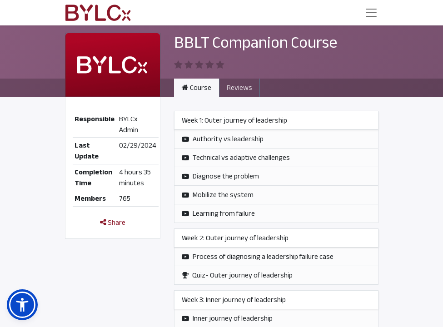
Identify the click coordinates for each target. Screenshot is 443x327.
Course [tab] (196, 87)
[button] (22, 305)
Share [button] (112, 222)
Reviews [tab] (239, 87)
